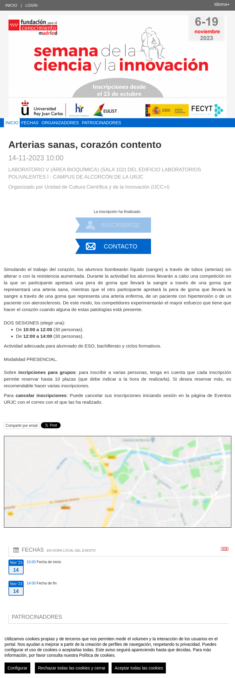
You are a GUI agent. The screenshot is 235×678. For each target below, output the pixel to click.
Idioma (221, 4)
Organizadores (60, 122)
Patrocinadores (101, 122)
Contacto (120, 246)
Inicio (11, 5)
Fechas (30, 122)
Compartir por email (22, 425)
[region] (117, 652)
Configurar (17, 668)
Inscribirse (120, 225)
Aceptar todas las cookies (139, 668)
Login (31, 5)
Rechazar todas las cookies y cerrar (72, 668)
